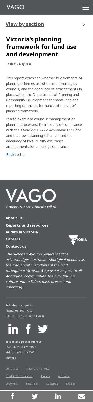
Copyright (12, 383)
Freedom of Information (19, 376)
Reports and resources (27, 225)
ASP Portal (64, 376)
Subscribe (52, 383)
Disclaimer (32, 383)
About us (14, 217)
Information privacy (38, 368)
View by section (45, 24)
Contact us (16, 246)
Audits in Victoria (22, 232)
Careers (13, 238)
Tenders (45, 376)
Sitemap (71, 383)
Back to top (16, 154)
